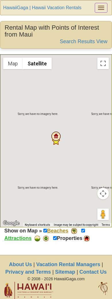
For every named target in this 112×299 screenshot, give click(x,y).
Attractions (18, 238)
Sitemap (65, 272)
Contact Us (93, 272)
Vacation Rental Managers (68, 264)
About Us (20, 264)
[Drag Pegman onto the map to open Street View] (103, 214)
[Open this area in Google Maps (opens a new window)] (11, 223)
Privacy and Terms (28, 272)
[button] (56, 136)
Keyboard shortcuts (37, 224)
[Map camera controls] (103, 193)
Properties (69, 238)
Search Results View (83, 41)
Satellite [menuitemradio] (37, 63)
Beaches (57, 231)
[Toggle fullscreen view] (103, 63)
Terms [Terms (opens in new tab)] (106, 224)
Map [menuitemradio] (13, 63)
